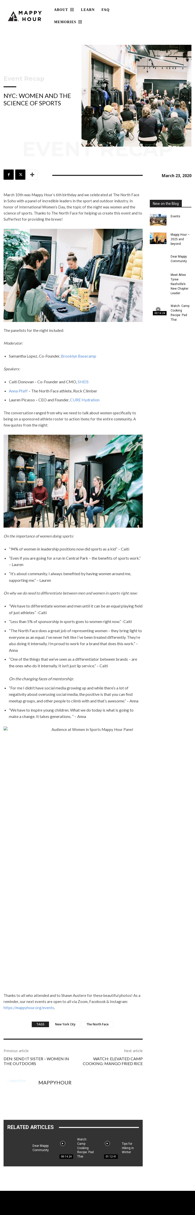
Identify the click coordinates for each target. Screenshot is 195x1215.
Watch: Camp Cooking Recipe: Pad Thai (85, 1148)
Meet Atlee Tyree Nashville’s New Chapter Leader (179, 284)
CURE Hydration (85, 399)
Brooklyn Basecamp (78, 356)
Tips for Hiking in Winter (128, 1148)
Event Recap (24, 79)
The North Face (97, 1024)
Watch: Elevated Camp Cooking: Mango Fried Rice (113, 1061)
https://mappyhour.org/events (29, 1007)
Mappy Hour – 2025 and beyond (180, 239)
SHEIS (83, 381)
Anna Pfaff (18, 390)
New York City (65, 1024)
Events (175, 216)
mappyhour (55, 1082)
